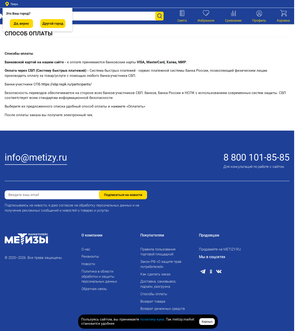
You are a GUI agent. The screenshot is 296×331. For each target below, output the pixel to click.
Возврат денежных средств (162, 309)
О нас (85, 249)
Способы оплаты (153, 294)
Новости (88, 264)
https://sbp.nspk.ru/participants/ (66, 84)
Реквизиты (90, 256)
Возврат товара (152, 301)
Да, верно (21, 23)
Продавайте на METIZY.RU (220, 249)
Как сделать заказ (155, 274)
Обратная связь (94, 289)
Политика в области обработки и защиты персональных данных (99, 276)
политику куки (152, 319)
